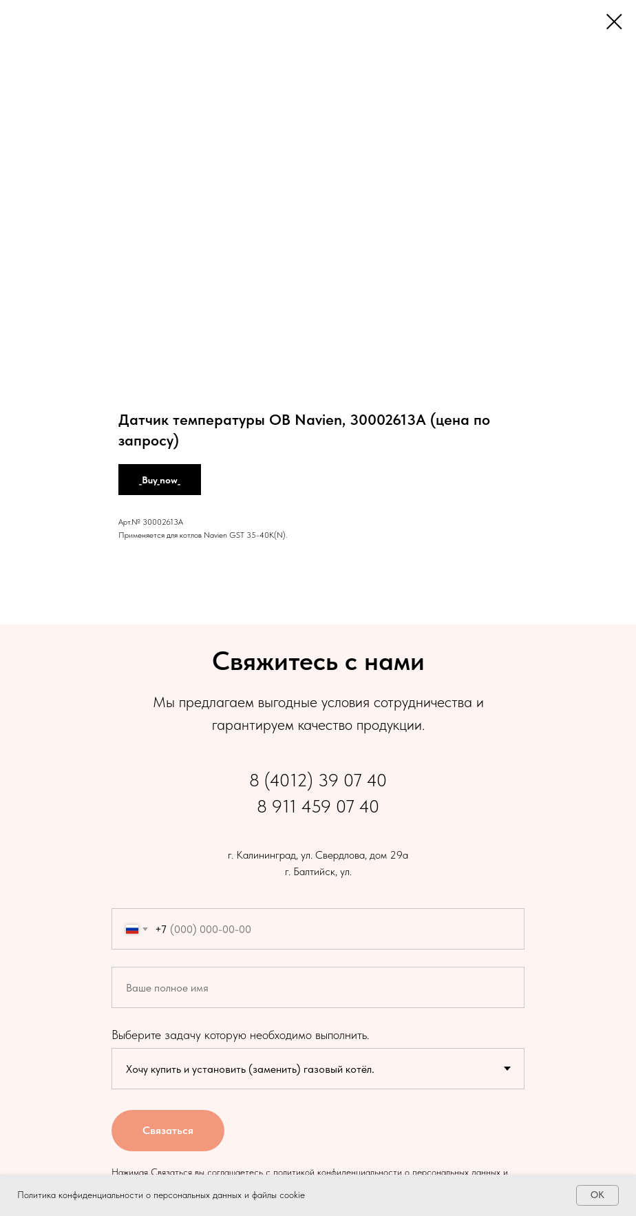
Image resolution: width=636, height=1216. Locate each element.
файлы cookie (278, 1194)
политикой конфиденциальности (337, 1171)
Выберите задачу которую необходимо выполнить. (241, 1034)
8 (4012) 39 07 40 (318, 779)
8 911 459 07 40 (318, 806)
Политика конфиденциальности (80, 1194)
